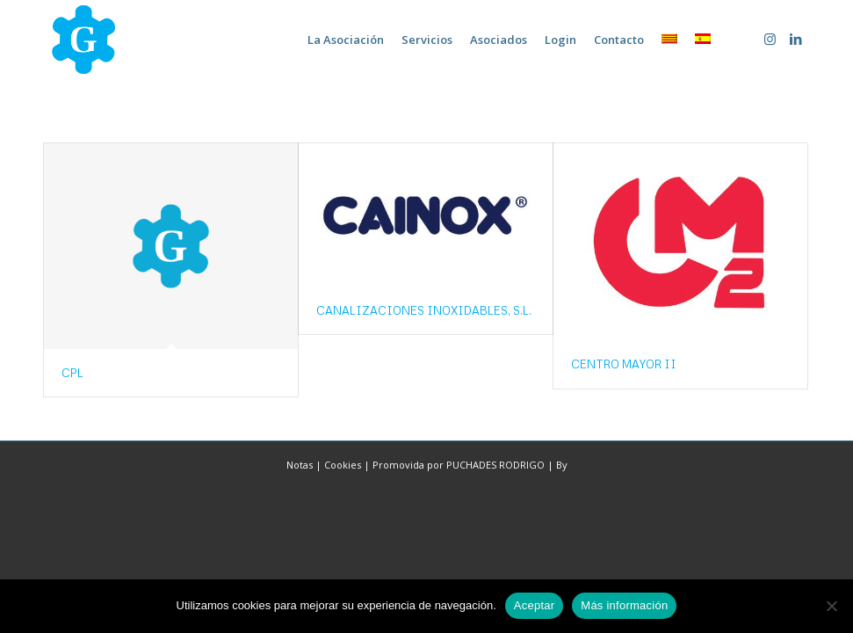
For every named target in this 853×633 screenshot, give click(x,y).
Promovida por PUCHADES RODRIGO (458, 464)
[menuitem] (346, 39)
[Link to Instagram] (769, 38)
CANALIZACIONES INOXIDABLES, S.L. (423, 310)
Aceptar (534, 605)
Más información (624, 605)
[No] (831, 606)
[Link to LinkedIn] (796, 38)
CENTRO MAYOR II (623, 364)
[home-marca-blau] (83, 39)
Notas (299, 464)
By (561, 464)
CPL (72, 373)
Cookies (342, 464)
